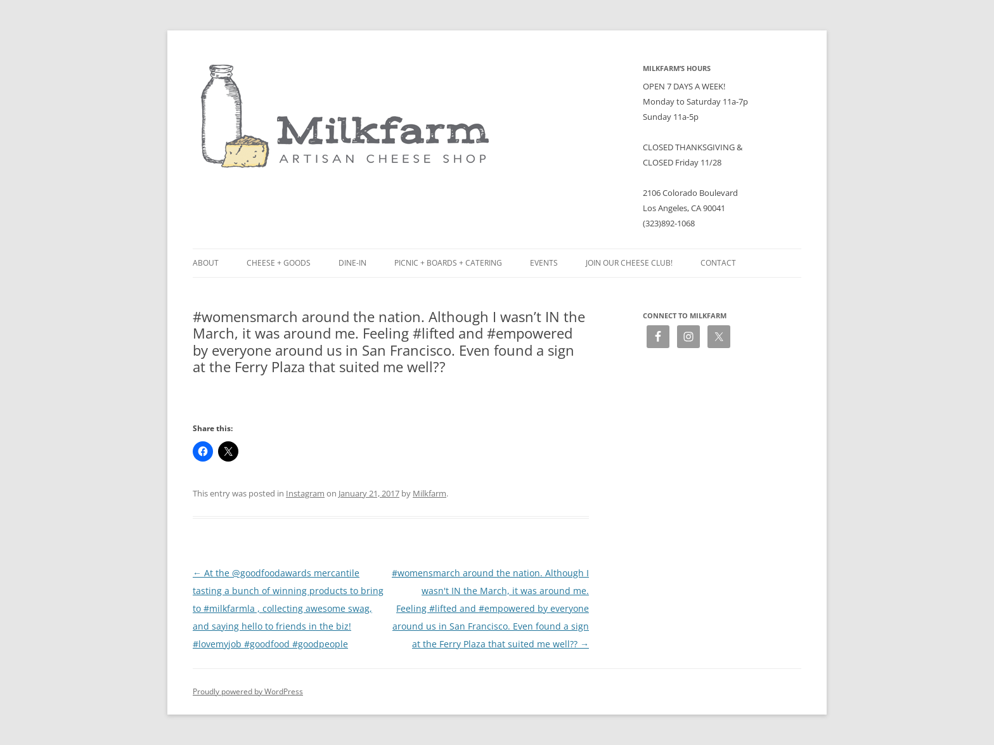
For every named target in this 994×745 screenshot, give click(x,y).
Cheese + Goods (279, 262)
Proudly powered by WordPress (248, 691)
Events (544, 262)
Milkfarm (429, 493)
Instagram (305, 493)
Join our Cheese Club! (629, 262)
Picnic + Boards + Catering (448, 262)
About (206, 262)
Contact (718, 262)
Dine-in (352, 262)
